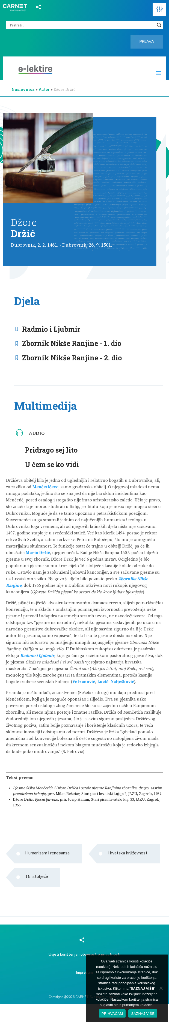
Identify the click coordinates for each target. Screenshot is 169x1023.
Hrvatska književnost (127, 853)
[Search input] (82, 25)
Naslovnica (23, 89)
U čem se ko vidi (52, 464)
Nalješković (122, 681)
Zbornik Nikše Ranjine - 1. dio (71, 343)
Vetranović (83, 681)
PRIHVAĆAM (112, 1014)
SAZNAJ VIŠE (143, 1014)
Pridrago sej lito (51, 449)
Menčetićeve (45, 487)
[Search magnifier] (159, 25)
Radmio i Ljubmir (51, 329)
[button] (159, 9)
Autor (44, 89)
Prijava (147, 41)
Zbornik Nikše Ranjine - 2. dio (72, 357)
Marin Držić (38, 552)
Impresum (84, 972)
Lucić (102, 681)
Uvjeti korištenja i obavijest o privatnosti (84, 954)
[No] (161, 988)
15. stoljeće (36, 877)
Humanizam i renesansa (47, 853)
